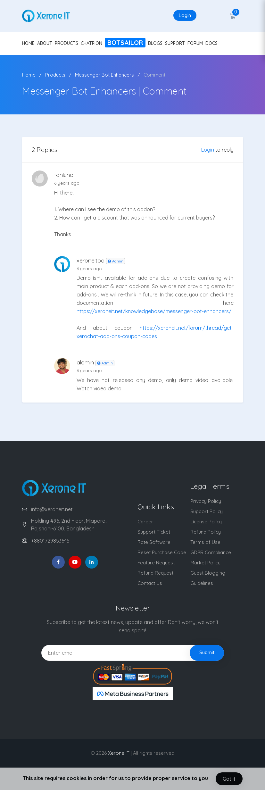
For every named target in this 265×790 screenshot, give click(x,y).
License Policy (206, 522)
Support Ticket (153, 532)
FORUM (195, 43)
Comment (154, 75)
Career (145, 522)
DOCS (211, 43)
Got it (229, 779)
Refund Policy (205, 532)
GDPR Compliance (210, 552)
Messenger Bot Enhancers (104, 75)
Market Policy (205, 563)
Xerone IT (118, 753)
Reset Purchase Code (161, 552)
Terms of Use (205, 542)
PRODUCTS (66, 43)
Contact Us (149, 583)
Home (29, 75)
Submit (206, 652)
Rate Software (153, 542)
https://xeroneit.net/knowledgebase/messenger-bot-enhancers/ (154, 311)
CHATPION (91, 43)
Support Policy (206, 511)
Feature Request (156, 563)
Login (185, 15)
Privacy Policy (205, 501)
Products (55, 75)
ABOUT (44, 43)
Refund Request (155, 573)
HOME (28, 43)
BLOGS (155, 43)
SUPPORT (175, 43)
